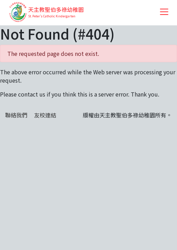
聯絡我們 (16, 115)
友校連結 (45, 115)
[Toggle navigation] (164, 11)
